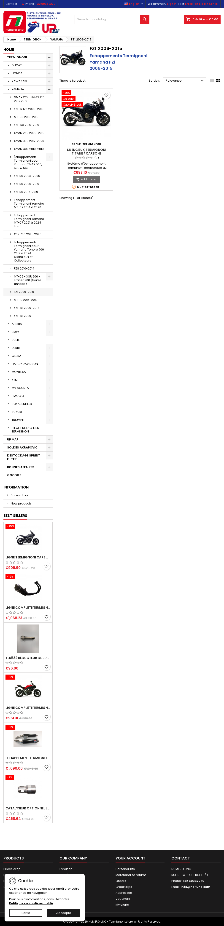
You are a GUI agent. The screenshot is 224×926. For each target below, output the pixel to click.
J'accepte (63, 913)
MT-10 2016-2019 (26, 300)
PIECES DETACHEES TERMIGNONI (25, 430)
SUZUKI (17, 412)
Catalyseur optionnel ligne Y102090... (28, 808)
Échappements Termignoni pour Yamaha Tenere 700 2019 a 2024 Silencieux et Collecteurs (29, 251)
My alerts (122, 904)
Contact (11, 4)
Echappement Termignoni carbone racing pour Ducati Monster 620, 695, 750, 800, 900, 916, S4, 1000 (28, 758)
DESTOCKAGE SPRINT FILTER (23, 457)
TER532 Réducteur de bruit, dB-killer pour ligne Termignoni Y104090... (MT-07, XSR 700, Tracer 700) (28, 658)
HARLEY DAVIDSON (25, 364)
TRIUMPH (18, 420)
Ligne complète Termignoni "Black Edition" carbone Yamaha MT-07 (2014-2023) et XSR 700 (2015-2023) (28, 607)
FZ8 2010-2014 (24, 268)
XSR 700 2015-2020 (27, 234)
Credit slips (124, 887)
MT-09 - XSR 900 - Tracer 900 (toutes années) (27, 280)
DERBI (16, 348)
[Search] (112, 19)
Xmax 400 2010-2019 (29, 149)
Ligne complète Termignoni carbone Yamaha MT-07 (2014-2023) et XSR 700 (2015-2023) (28, 708)
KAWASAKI (19, 81)
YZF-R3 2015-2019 (26, 125)
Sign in (171, 4)
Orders (121, 881)
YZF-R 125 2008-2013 (28, 109)
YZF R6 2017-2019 (26, 192)
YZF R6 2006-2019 (26, 184)
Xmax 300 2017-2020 (29, 141)
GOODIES (14, 475)
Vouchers (123, 899)
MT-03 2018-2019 (26, 117)
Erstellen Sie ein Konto (201, 4)
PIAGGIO (18, 396)
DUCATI (17, 65)
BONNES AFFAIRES (20, 467)
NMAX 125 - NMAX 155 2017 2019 (29, 99)
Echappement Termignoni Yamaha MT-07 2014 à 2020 (29, 203)
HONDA (17, 73)
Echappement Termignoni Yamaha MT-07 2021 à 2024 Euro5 (29, 220)
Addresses (124, 893)
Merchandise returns (131, 875)
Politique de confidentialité (31, 903)
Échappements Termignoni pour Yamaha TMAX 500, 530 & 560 (28, 162)
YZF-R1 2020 (22, 316)
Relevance (185, 81)
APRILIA (17, 324)
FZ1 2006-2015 (24, 292)
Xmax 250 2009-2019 (29, 133)
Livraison (65, 869)
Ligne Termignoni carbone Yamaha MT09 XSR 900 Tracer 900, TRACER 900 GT (28, 557)
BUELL (15, 340)
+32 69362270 (45, 4)
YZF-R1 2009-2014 (26, 308)
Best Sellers (15, 515)
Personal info (125, 869)
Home (8, 49)
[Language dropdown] (134, 4)
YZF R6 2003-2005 (27, 176)
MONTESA (19, 372)
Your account (130, 858)
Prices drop (19, 495)
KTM (15, 380)
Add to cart (86, 179)
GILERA (16, 356)
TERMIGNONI (17, 57)
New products (21, 503)
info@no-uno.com (195, 887)
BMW (15, 332)
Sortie (26, 913)
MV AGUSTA (20, 388)
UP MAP (12, 439)
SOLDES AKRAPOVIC (22, 447)
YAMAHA (18, 89)
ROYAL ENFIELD (22, 404)
